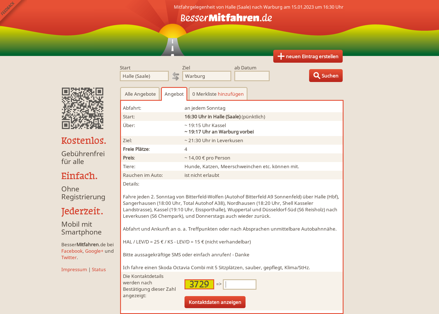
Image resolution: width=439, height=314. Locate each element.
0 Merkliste (218, 94)
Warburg (229, 131)
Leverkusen (230, 140)
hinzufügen (231, 94)
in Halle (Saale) (224, 116)
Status (99, 269)
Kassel (219, 125)
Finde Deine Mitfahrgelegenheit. (219, 28)
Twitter (69, 257)
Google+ (94, 251)
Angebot (174, 94)
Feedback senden (13, 13)
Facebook (72, 251)
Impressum (74, 269)
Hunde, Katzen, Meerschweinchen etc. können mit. (242, 166)
